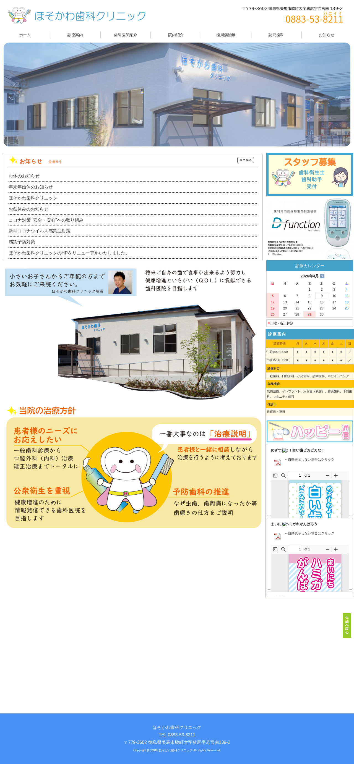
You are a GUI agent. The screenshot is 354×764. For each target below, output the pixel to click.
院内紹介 (176, 35)
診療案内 (75, 35)
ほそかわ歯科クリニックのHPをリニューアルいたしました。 (69, 253)
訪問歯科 (276, 35)
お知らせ (326, 35)
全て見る (246, 160)
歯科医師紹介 (125, 35)
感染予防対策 (22, 242)
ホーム (25, 35)
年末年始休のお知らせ (31, 187)
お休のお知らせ (24, 176)
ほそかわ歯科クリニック (33, 198)
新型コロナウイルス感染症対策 (40, 231)
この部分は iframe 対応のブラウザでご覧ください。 (310, 520)
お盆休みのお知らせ (28, 209)
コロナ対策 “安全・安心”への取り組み (46, 220)
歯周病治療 (226, 35)
